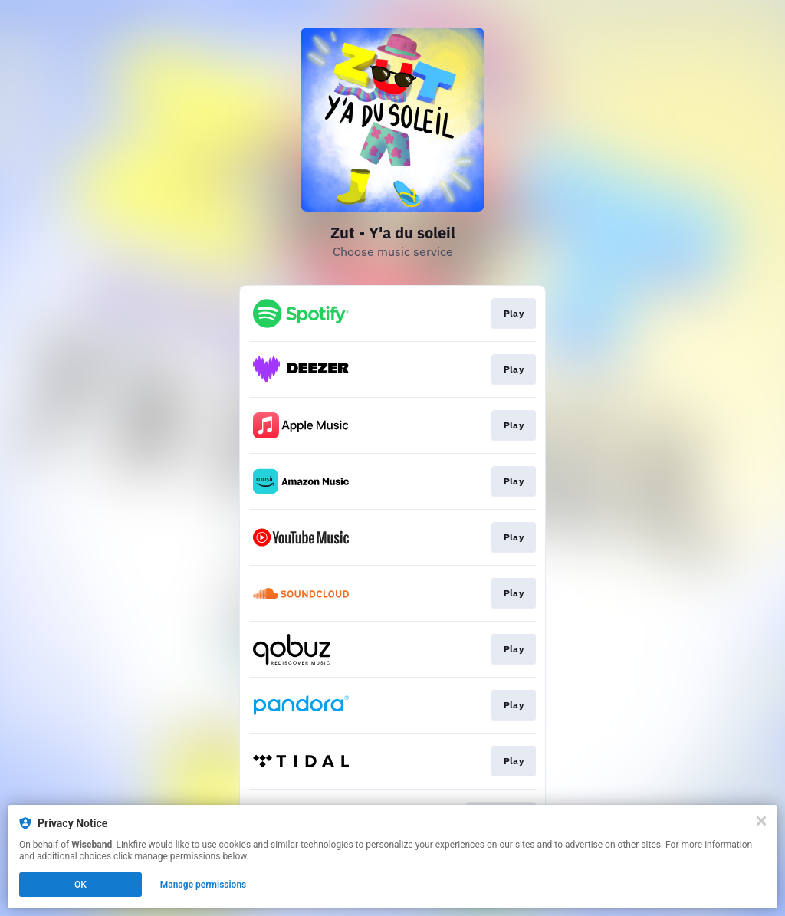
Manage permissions (203, 884)
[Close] (761, 821)
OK (80, 884)
